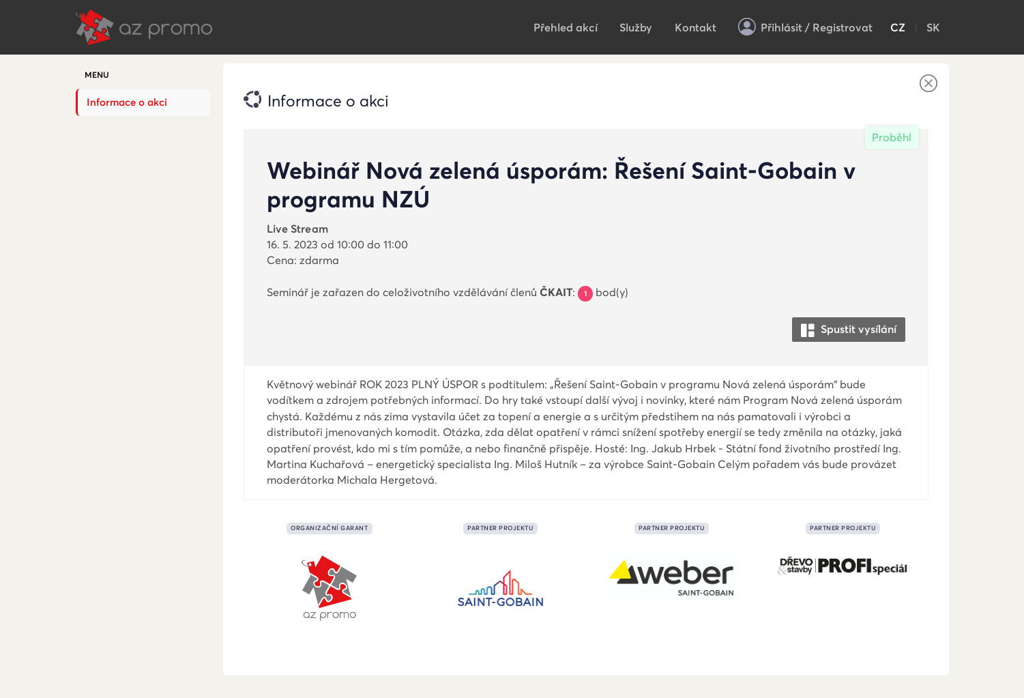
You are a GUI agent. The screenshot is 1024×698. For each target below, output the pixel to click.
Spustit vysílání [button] (848, 330)
